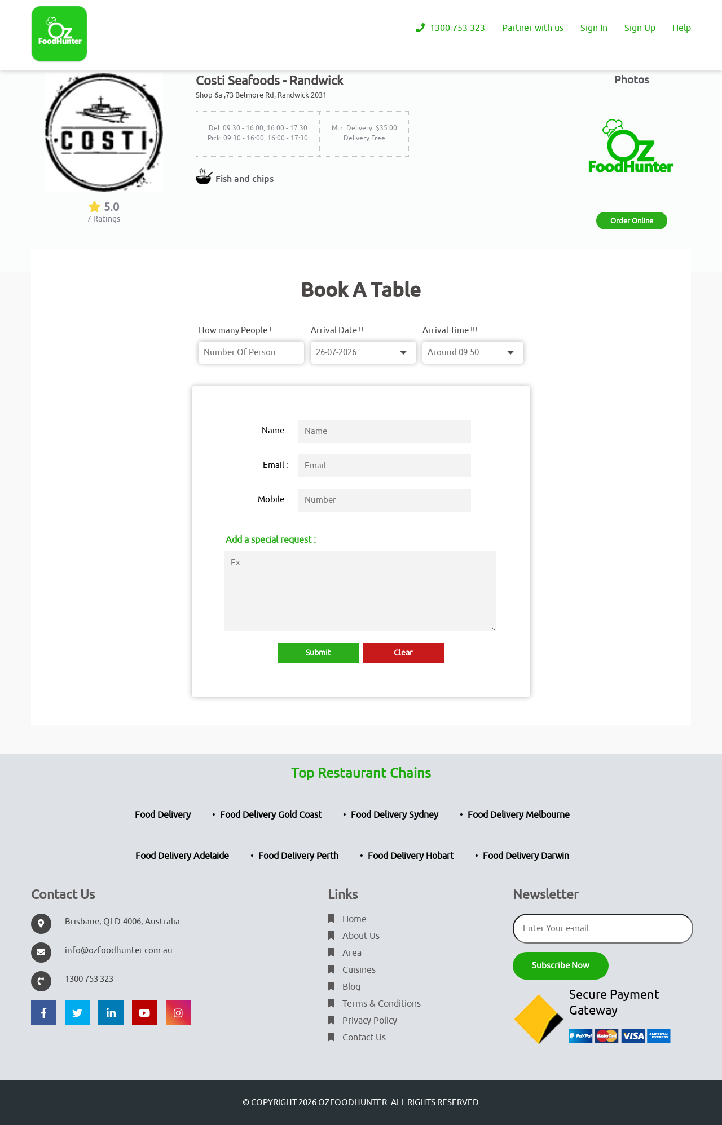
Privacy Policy (362, 1020)
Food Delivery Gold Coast (271, 815)
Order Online (631, 220)
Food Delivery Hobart (411, 856)
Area (345, 953)
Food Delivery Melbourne (519, 815)
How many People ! (235, 330)
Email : (275, 465)
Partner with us (532, 28)
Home (347, 919)
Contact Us (357, 1037)
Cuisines (352, 970)
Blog (344, 987)
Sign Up (639, 28)
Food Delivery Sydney (394, 815)
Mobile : (273, 499)
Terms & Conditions (374, 1003)
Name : (275, 431)
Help (681, 28)
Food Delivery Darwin (526, 856)
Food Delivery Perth (298, 856)
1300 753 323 (450, 28)
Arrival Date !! (337, 330)
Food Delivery (163, 815)
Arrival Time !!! (449, 330)
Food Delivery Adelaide (182, 856)
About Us (354, 936)
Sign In (593, 28)
